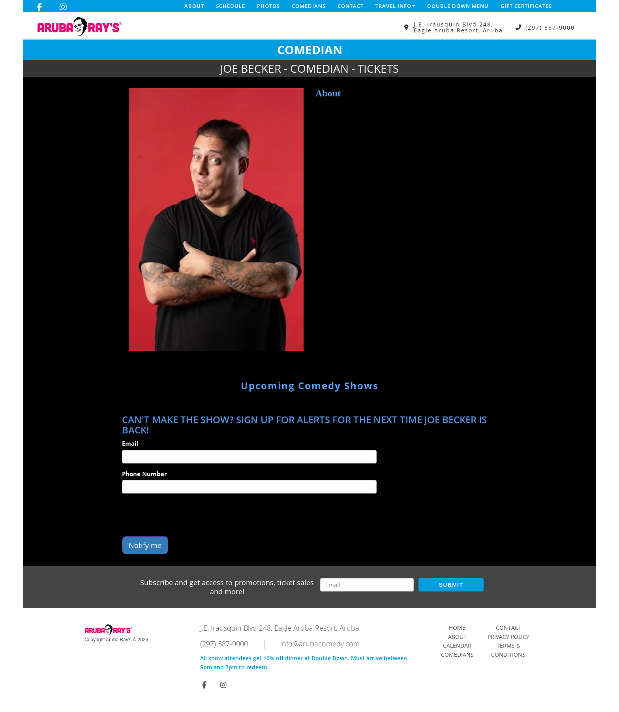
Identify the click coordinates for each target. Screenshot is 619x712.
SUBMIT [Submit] (451, 585)
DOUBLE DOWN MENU (458, 5)
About (194, 5)
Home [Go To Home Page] (457, 627)
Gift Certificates (526, 5)
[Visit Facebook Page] (39, 7)
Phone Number (144, 474)
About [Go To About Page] (457, 636)
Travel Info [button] (395, 5)
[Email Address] (367, 584)
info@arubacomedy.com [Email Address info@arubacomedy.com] (320, 643)
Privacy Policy (508, 636)
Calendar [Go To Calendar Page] (457, 645)
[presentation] (182, 514)
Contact (351, 5)
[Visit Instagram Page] (63, 7)
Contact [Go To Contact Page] (508, 627)
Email (130, 443)
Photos (268, 5)
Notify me (145, 545)
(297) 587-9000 (550, 27)
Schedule (230, 5)
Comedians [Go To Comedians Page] (457, 654)
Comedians (309, 5)
